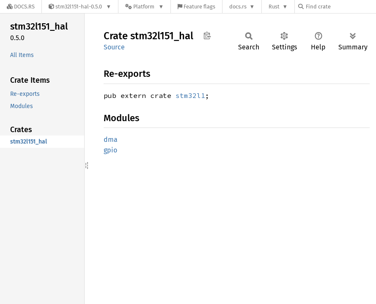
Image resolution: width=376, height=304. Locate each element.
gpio (110, 150)
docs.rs (238, 6)
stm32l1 (190, 95)
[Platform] (144, 6)
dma (111, 140)
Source (114, 47)
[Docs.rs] (20, 6)
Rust (274, 6)
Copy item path (207, 35)
